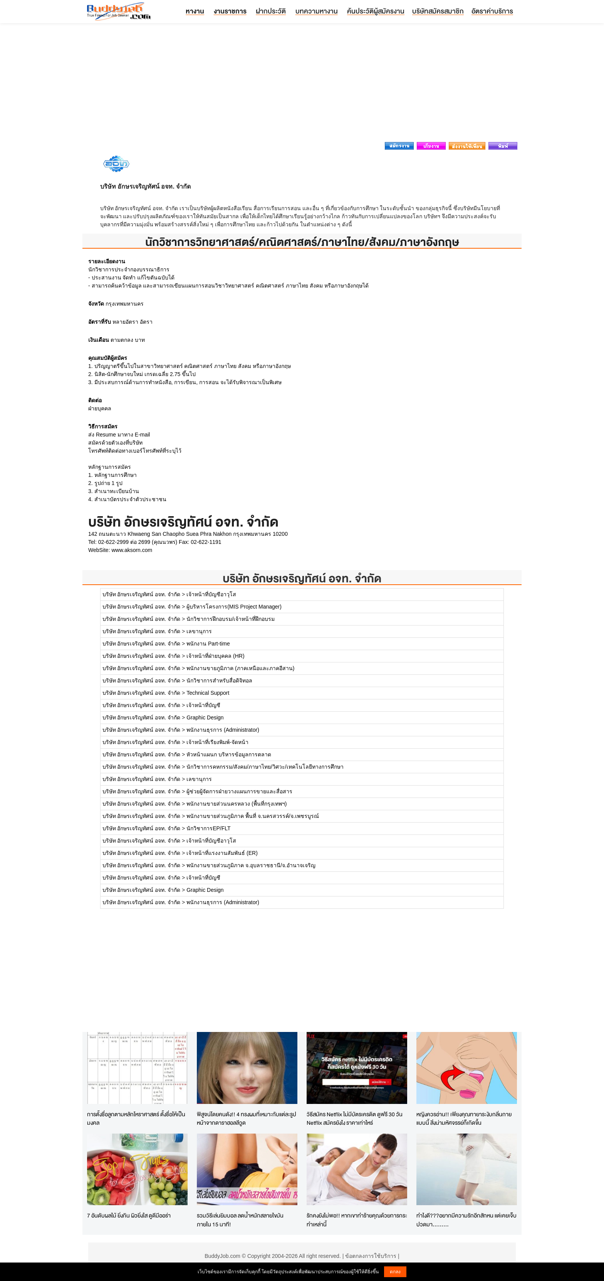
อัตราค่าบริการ (492, 11)
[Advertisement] (302, 85)
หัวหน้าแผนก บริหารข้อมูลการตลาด (228, 754)
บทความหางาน (316, 11)
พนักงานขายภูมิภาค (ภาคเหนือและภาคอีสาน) (240, 668)
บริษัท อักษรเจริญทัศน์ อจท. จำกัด (302, 578)
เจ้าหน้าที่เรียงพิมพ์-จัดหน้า (217, 742)
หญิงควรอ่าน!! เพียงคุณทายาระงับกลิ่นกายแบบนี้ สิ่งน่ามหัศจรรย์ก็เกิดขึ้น (464, 1118)
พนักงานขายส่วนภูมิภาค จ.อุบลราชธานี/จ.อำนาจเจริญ (250, 865)
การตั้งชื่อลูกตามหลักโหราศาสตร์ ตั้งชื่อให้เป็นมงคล (136, 1118)
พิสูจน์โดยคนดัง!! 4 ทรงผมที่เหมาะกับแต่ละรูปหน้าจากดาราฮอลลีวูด (246, 1118)
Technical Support (207, 693)
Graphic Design (205, 717)
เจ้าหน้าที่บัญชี (203, 705)
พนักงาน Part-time (208, 643)
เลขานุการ (199, 631)
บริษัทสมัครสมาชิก (438, 11)
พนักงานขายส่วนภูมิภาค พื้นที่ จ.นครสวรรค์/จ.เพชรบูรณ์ (252, 816)
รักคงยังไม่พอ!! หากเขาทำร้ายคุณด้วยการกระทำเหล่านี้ (357, 1220)
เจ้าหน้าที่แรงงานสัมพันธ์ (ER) (222, 853)
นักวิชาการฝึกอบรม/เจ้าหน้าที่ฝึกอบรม (230, 619)
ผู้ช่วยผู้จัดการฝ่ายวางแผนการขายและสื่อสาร (239, 791)
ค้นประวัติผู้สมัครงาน (375, 11)
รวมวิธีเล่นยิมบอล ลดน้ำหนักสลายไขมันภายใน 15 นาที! (240, 1220)
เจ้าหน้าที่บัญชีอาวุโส (211, 594)
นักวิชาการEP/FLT (208, 828)
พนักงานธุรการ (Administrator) (222, 730)
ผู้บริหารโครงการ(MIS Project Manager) (234, 607)
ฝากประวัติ (271, 11)
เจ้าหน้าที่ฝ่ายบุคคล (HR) (215, 656)
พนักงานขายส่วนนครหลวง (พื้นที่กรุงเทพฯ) (236, 804)
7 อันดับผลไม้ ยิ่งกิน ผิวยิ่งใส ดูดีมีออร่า (129, 1215)
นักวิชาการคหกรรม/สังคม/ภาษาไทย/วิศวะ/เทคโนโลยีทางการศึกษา (265, 767)
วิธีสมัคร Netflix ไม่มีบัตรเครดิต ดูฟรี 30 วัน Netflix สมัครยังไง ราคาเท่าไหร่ (355, 1118)
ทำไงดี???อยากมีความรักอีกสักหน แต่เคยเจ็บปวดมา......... (466, 1220)
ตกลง (395, 1271)
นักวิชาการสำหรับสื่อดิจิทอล (219, 680)
